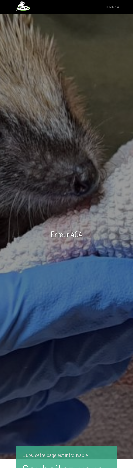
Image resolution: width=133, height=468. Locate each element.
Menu (113, 7)
